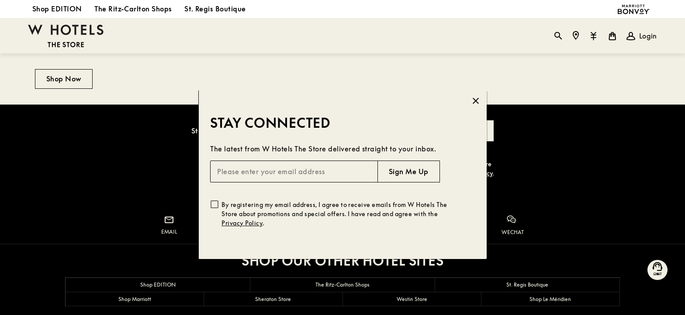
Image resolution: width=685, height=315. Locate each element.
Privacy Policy (242, 223)
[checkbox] (214, 204)
